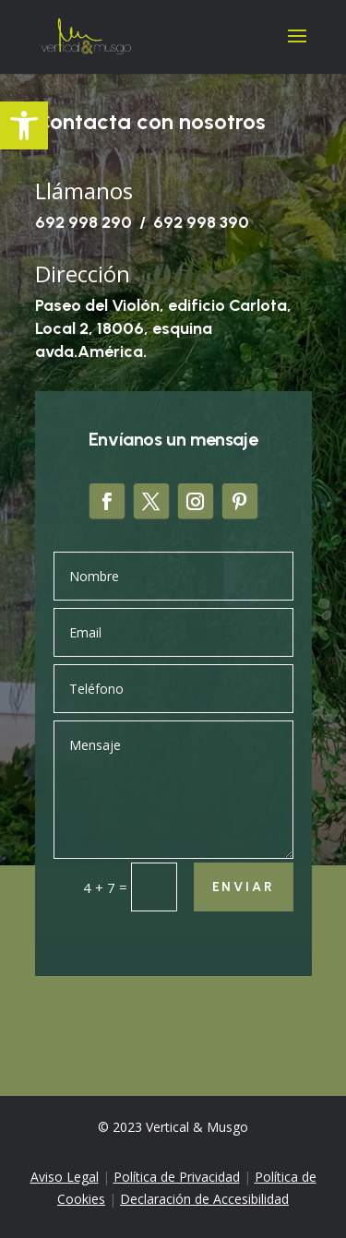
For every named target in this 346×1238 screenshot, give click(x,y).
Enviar (243, 887)
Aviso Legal (64, 1176)
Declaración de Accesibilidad (204, 1199)
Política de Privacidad (176, 1176)
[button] (24, 125)
